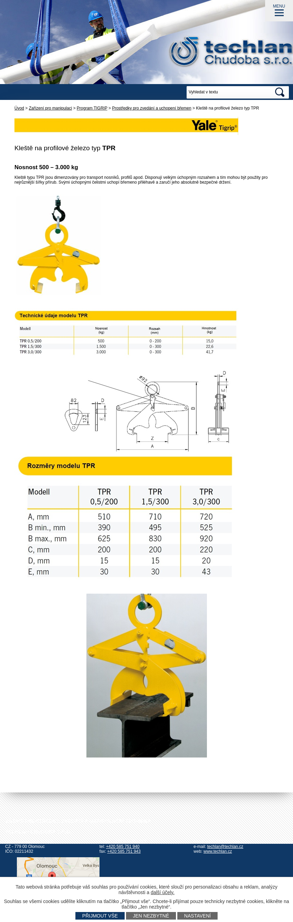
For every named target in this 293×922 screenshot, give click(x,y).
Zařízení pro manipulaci (50, 108)
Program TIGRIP (92, 108)
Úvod (19, 108)
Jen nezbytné (151, 916)
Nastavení (197, 916)
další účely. (163, 892)
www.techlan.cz (217, 851)
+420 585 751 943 (123, 851)
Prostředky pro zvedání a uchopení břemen (151, 108)
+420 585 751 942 (129, 841)
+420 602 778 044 (222, 841)
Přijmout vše (100, 916)
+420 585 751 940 (122, 846)
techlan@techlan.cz (225, 846)
